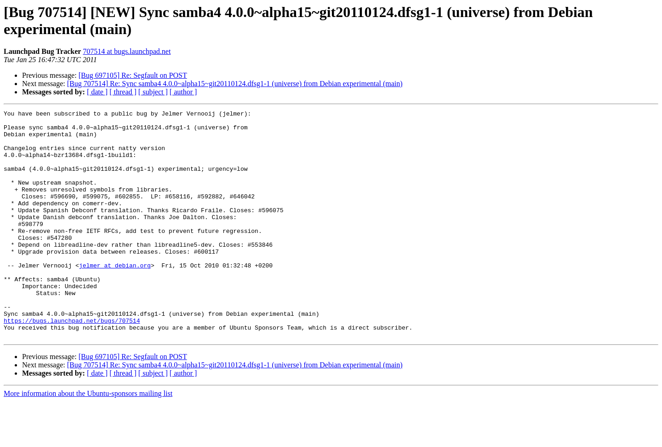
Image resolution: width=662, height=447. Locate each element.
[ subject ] (153, 92)
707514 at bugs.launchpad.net (127, 51)
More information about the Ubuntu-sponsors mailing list (88, 439)
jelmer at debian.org (115, 297)
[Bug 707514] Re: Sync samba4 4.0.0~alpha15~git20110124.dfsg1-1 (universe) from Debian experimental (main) (235, 83)
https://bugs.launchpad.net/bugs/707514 (72, 363)
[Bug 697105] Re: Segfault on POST (133, 75)
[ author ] (183, 92)
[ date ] (97, 92)
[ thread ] (123, 92)
